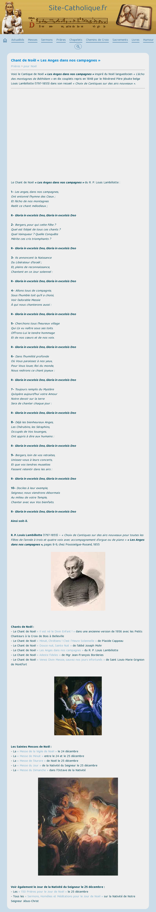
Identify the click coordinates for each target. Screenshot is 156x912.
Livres (135, 40)
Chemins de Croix (97, 40)
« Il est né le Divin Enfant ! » (56, 632)
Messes (32, 40)
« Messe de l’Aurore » (31, 761)
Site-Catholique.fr (78, 8)
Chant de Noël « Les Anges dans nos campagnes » (55, 60)
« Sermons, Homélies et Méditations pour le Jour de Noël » (64, 896)
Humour (148, 40)
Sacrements (120, 40)
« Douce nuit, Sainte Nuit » (54, 646)
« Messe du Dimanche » (32, 770)
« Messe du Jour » (29, 766)
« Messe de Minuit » (30, 756)
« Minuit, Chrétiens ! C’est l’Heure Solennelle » (67, 641)
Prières (61, 40)
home (5, 40)
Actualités (17, 40)
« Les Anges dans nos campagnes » (60, 650)
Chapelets (75, 40)
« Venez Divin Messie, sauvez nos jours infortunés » (71, 660)
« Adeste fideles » (49, 655)
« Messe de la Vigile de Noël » (37, 751)
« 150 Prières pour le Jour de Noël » (43, 892)
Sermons (47, 40)
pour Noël (30, 66)
